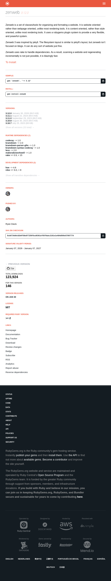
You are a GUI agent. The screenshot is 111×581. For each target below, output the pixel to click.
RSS (7, 359)
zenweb (12, 12)
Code (8, 403)
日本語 (62, 567)
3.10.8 (8, 120)
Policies (9, 433)
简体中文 (38, 559)
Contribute (11, 416)
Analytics (9, 364)
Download (10, 342)
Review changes (13, 347)
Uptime (8, 399)
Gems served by (45, 539)
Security (9, 442)
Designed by (45, 519)
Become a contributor (55, 459)
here (80, 496)
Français (88, 559)
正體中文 (49, 559)
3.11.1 (8, 115)
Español (101, 559)
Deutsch (50, 567)
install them (55, 455)
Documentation (12, 334)
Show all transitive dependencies (21, 175)
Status (8, 394)
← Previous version (17, 264)
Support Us (11, 438)
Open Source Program (51, 475)
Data (7, 407)
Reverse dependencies (16, 372)
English (9, 559)
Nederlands (24, 559)
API (6, 429)
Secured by (88, 539)
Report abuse (11, 368)
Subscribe (10, 355)
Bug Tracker (11, 338)
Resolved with (88, 519)
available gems (32, 459)
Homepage (10, 330)
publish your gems (26, 455)
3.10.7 (8, 123)
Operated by (24, 520)
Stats (8, 412)
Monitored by (24, 539)
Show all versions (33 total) (18, 127)
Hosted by (67, 519)
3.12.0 (8, 113)
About (8, 420)
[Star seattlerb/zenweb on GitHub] (10, 268)
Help (7, 425)
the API (73, 455)
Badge (8, 351)
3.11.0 (8, 118)
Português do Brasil (68, 559)
